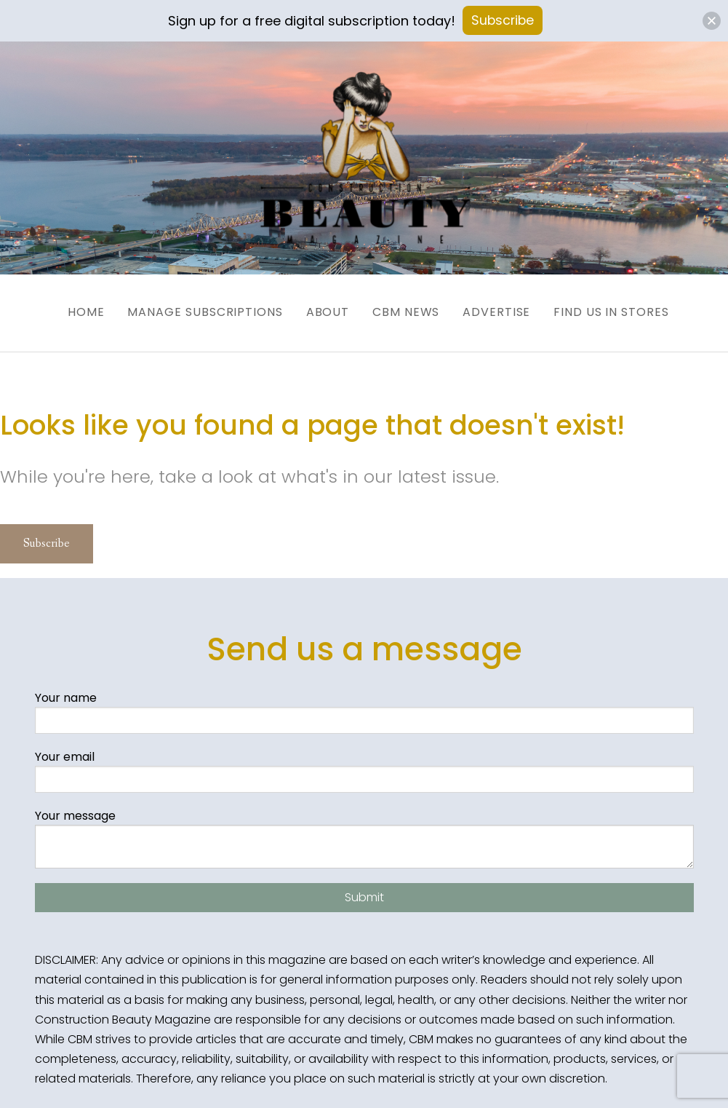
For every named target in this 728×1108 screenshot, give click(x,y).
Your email (364, 761)
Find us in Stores (629, 306)
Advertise (505, 306)
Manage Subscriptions (187, 306)
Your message (364, 828)
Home (60, 306)
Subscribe (46, 534)
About (319, 306)
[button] (712, 21)
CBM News (406, 306)
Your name (364, 702)
